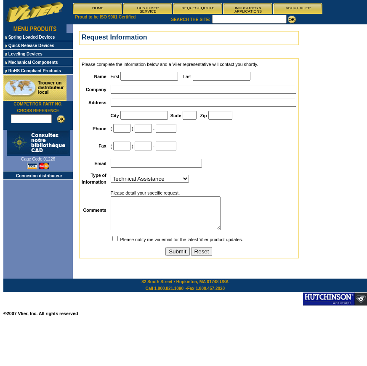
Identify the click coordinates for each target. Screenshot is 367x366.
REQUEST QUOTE (198, 8)
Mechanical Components (31, 62)
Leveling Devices (24, 54)
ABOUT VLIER (298, 8)
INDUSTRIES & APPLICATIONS (248, 9)
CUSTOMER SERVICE (148, 9)
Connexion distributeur (39, 176)
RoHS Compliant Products (33, 70)
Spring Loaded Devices (30, 37)
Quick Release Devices (29, 45)
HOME (98, 8)
